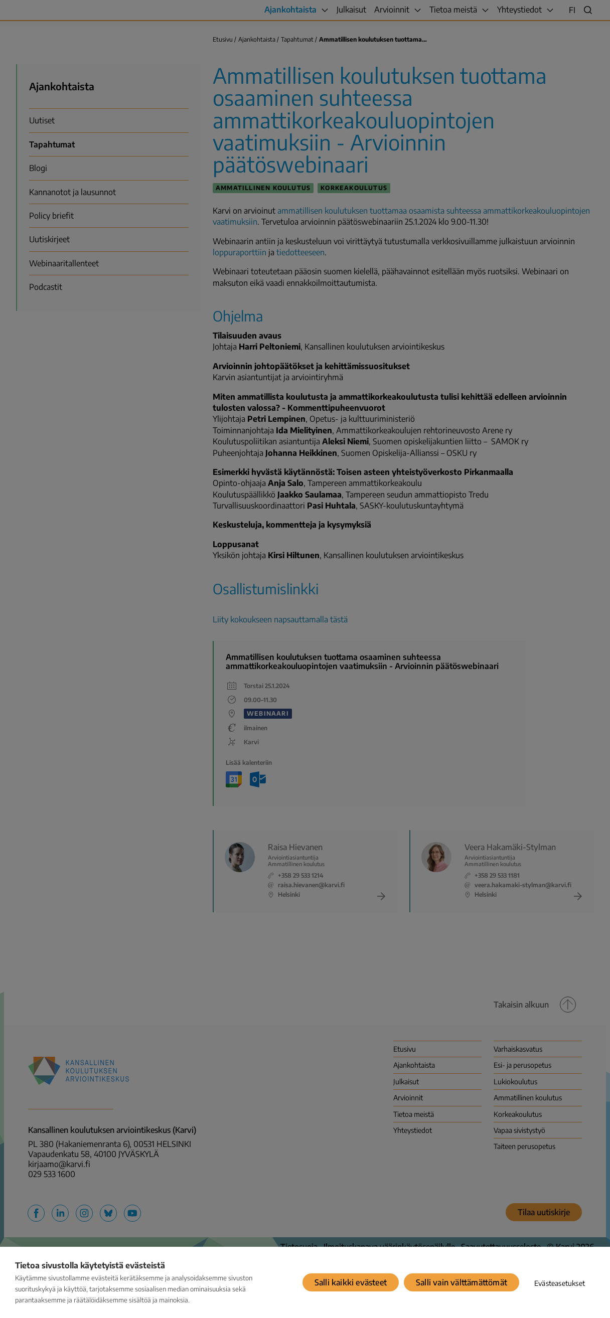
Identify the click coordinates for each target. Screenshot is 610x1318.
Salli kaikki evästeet (351, 1282)
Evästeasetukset (559, 1283)
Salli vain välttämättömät (461, 1282)
